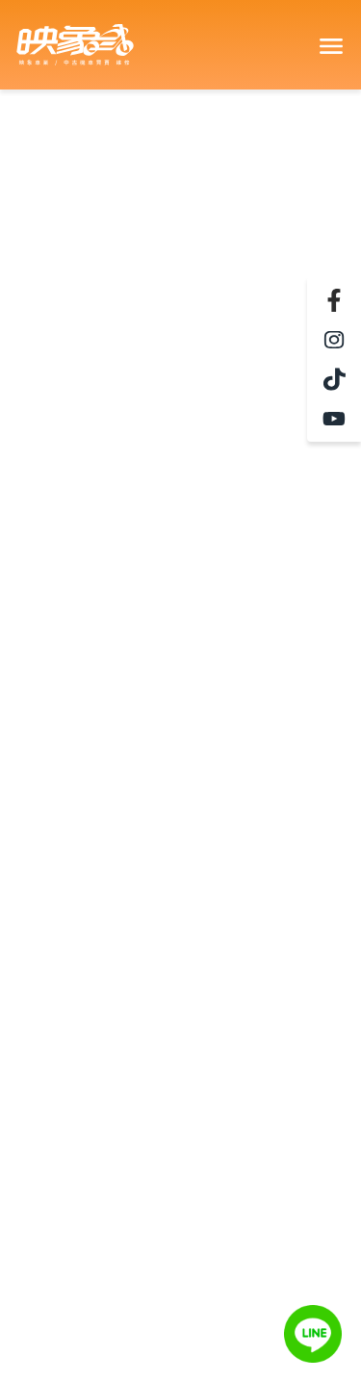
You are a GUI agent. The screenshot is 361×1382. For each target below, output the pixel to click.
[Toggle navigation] (330, 45)
